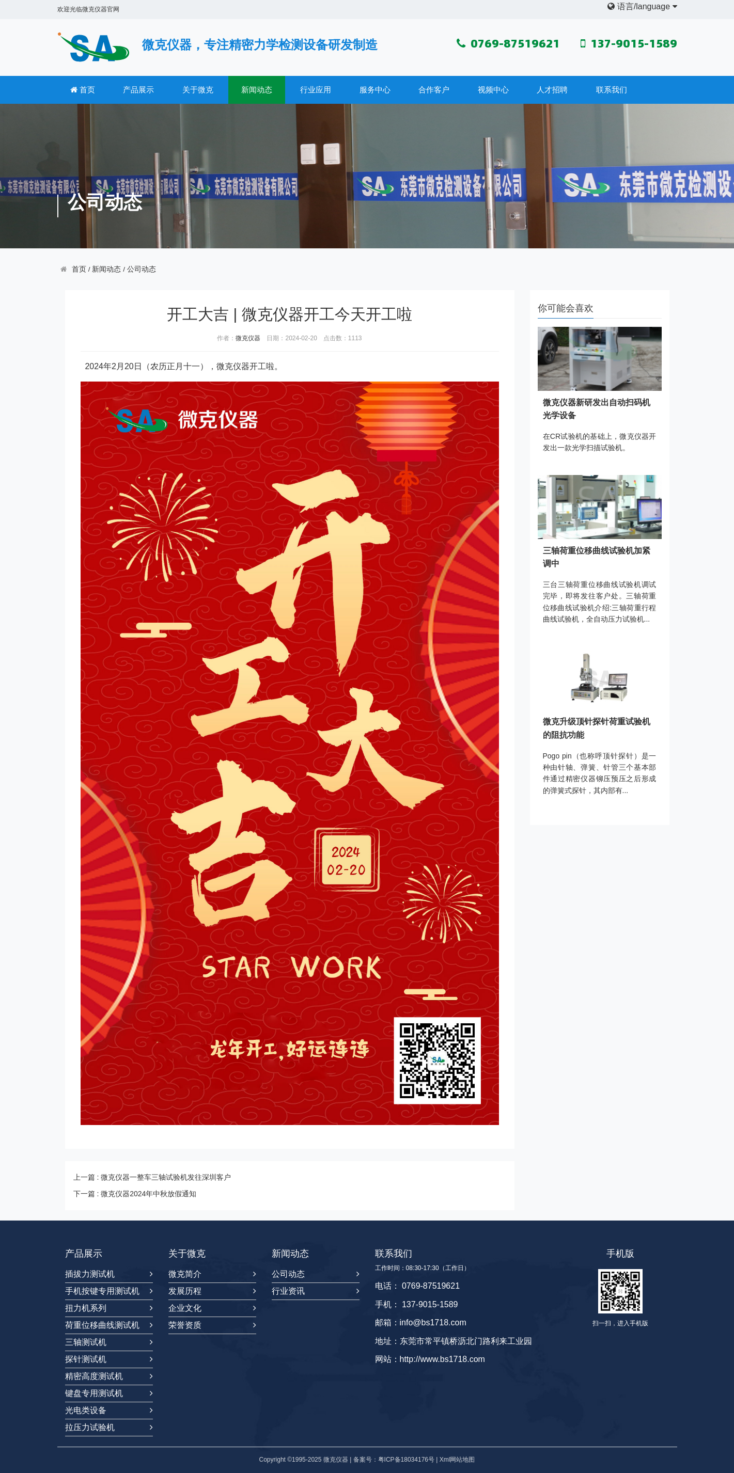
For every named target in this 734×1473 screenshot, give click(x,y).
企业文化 (184, 1308)
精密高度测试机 (94, 1376)
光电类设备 (85, 1410)
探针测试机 (85, 1359)
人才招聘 (552, 89)
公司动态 (141, 269)
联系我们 (611, 89)
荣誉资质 (184, 1325)
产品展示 (138, 89)
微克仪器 (248, 338)
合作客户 (433, 89)
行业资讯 (288, 1291)
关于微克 (197, 89)
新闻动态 (256, 89)
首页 (82, 90)
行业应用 (315, 89)
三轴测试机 (85, 1342)
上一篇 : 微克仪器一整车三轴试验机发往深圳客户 (152, 1177)
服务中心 (375, 89)
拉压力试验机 (90, 1427)
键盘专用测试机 (94, 1393)
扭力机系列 (85, 1308)
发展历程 (184, 1291)
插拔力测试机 (90, 1274)
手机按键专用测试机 (102, 1291)
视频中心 (493, 89)
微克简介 (184, 1274)
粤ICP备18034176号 (406, 1459)
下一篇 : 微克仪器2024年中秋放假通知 (135, 1194)
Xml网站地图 (457, 1459)
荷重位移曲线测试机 (102, 1325)
